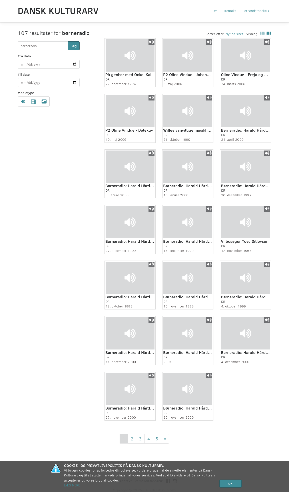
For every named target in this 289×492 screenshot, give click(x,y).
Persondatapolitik (256, 10)
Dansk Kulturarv (58, 10)
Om (215, 10)
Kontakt (230, 10)
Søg (74, 46)
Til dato (24, 74)
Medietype (26, 92)
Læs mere (72, 485)
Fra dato (24, 56)
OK (230, 483)
